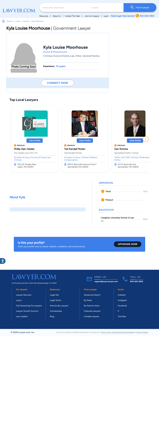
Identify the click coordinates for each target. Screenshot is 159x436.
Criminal (47, 55)
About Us (57, 16)
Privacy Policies (142, 332)
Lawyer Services (23, 295)
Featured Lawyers (92, 311)
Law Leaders (22, 316)
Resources (43, 16)
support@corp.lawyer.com (106, 281)
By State (88, 300)
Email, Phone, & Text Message (123, 332)
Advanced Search (92, 295)
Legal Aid (54, 295)
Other (78, 55)
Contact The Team (72, 16)
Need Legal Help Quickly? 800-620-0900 (132, 16)
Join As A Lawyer (92, 16)
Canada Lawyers (91, 316)
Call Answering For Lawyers (29, 305)
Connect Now (57, 82)
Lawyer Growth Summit (27, 311)
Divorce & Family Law (63, 55)
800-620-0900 (136, 281)
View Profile (34, 140)
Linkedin (122, 295)
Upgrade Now (127, 244)
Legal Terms (55, 300)
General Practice (91, 55)
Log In (106, 16)
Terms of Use (106, 332)
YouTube (122, 316)
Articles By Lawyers (59, 305)
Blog (52, 316)
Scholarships (56, 311)
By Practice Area (91, 305)
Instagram (122, 300)
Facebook (122, 305)
